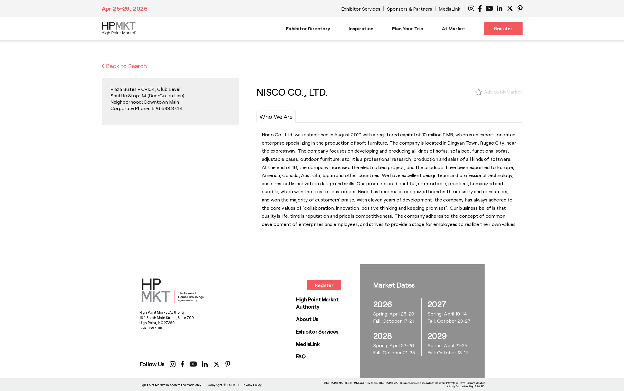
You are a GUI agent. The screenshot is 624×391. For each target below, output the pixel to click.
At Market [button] (453, 28)
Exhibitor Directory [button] (308, 28)
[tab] (276, 117)
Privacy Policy (251, 384)
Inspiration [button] (361, 28)
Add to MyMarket (503, 92)
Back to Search (124, 65)
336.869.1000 (151, 328)
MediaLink (449, 9)
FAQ (301, 356)
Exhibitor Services (360, 9)
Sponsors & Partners (409, 9)
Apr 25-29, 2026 (125, 8)
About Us (307, 319)
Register (503, 28)
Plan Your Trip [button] (408, 28)
